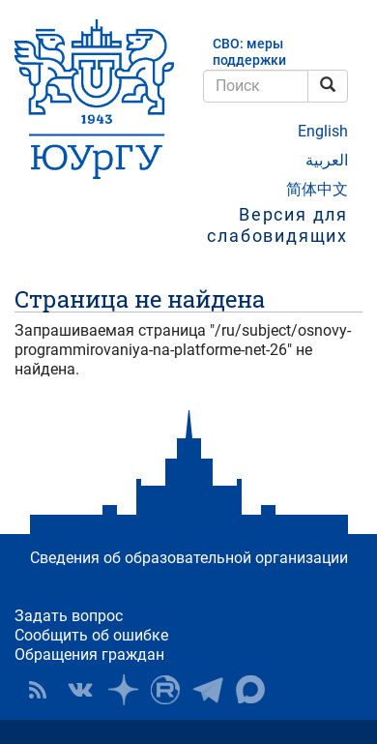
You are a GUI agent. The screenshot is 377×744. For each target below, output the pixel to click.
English (323, 131)
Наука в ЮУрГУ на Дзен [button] (122, 689)
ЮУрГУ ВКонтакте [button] (80, 689)
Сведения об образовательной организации (189, 558)
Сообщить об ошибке (91, 635)
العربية (326, 160)
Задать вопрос (68, 616)
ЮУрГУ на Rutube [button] (165, 689)
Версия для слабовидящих (277, 225)
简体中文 (317, 189)
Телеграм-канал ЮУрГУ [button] (207, 689)
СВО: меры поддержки (249, 52)
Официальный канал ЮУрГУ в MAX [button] (250, 689)
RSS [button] (37, 689)
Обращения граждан (89, 654)
